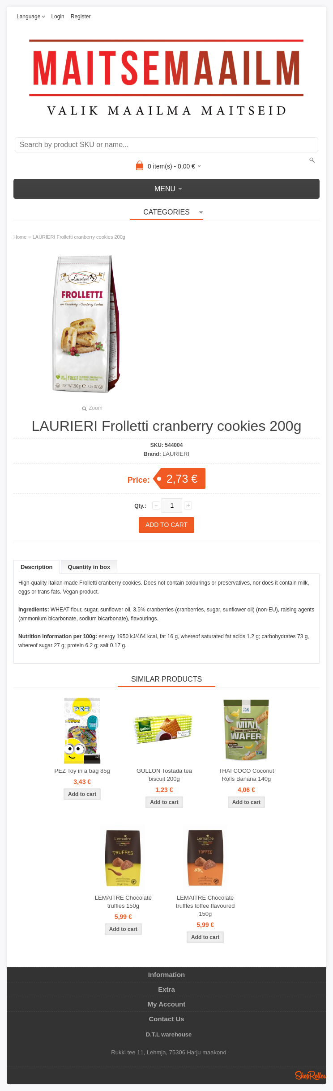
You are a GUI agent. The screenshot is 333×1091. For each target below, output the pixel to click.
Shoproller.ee (310, 1075)
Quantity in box (89, 567)
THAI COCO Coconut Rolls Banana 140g (246, 774)
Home (19, 237)
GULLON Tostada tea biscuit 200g (164, 774)
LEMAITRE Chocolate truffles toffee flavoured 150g (205, 905)
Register (81, 16)
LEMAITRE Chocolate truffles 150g (123, 901)
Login (57, 16)
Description (37, 567)
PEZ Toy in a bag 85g (82, 770)
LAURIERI (175, 454)
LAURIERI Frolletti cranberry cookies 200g (79, 237)
